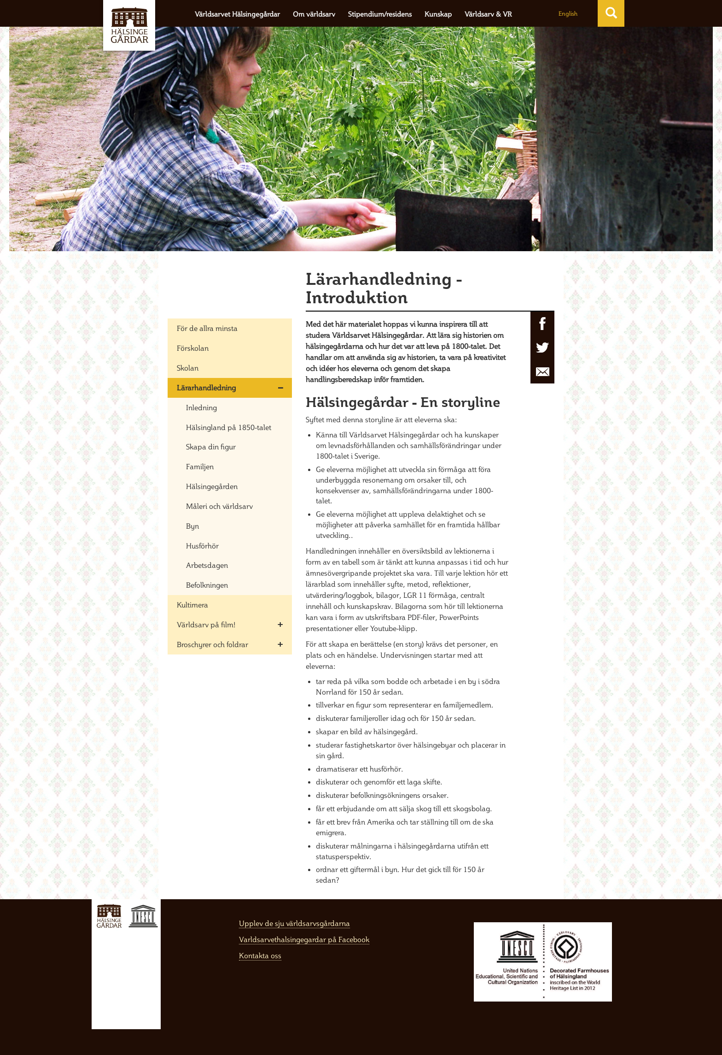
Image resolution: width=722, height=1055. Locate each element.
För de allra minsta (207, 328)
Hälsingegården (212, 486)
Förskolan (193, 348)
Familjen (200, 466)
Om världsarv (314, 14)
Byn (192, 525)
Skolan (187, 367)
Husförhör (202, 545)
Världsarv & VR (488, 14)
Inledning (201, 407)
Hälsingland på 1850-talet (228, 427)
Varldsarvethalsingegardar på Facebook (304, 939)
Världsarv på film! (206, 624)
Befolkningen (207, 584)
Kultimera (192, 604)
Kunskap (438, 14)
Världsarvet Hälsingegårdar (237, 14)
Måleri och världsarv (219, 506)
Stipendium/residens (380, 14)
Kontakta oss (260, 955)
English (568, 13)
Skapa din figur (211, 446)
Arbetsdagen (207, 565)
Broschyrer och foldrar (212, 644)
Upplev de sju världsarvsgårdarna (294, 923)
